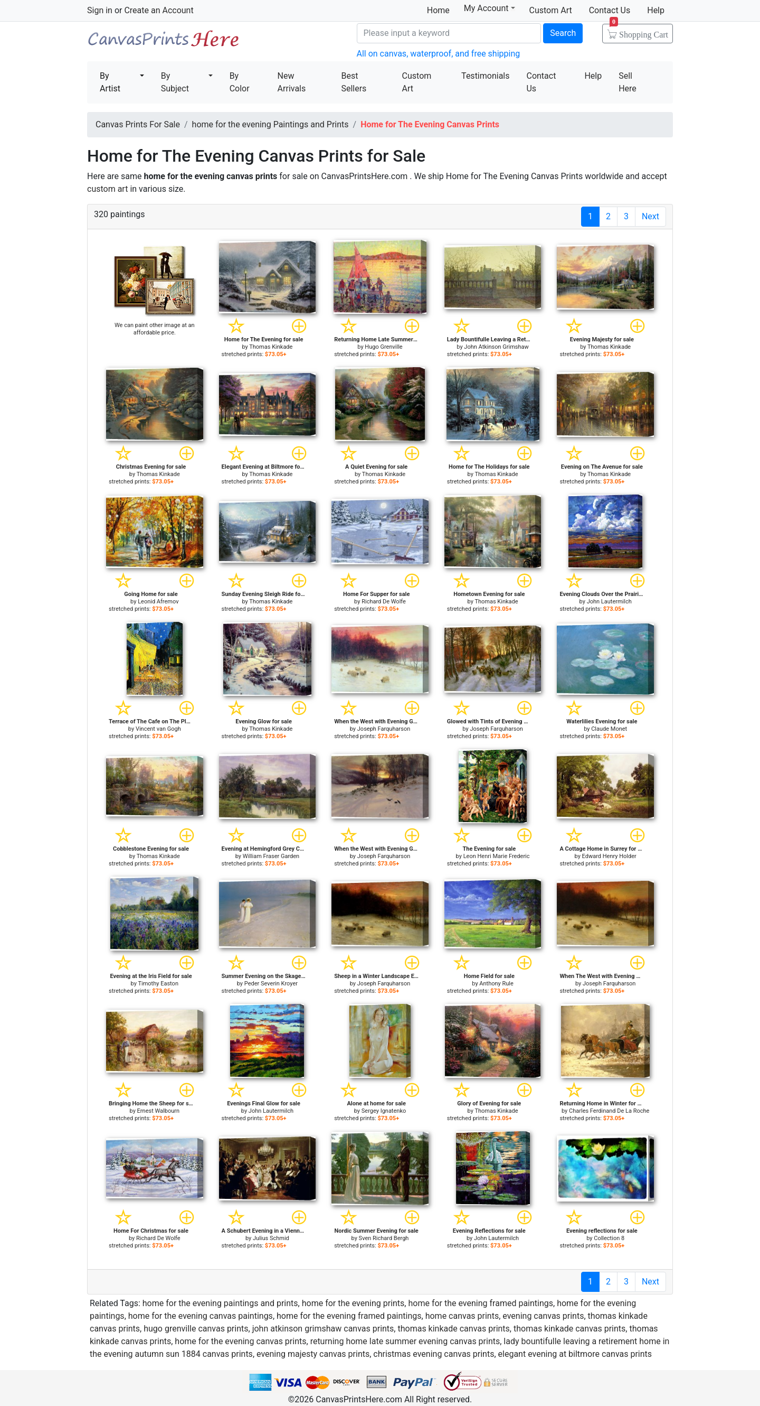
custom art (107, 189)
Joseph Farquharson (383, 728)
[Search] (449, 33)
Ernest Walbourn (158, 1110)
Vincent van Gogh (158, 728)
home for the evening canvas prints (240, 1341)
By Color (240, 82)
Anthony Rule (496, 983)
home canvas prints (462, 1316)
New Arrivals (292, 82)
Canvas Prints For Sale (163, 42)
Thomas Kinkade (270, 346)
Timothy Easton (158, 983)
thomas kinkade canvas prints (453, 1329)
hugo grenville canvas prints (196, 1329)
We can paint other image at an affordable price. (155, 329)
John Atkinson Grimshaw (496, 346)
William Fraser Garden (271, 856)
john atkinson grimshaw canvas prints (323, 1329)
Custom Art (550, 10)
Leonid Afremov (158, 601)
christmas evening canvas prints (433, 1354)
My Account (489, 8)
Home (438, 10)
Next (650, 216)
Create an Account (158, 10)
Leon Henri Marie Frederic (496, 856)
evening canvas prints (543, 1316)
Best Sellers (353, 82)
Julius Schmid (271, 1238)
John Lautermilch (609, 601)
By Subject (175, 82)
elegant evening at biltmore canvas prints (575, 1354)
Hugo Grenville (383, 346)
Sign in (99, 10)
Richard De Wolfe (384, 601)
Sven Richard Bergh (384, 1238)
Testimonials (485, 76)
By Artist (110, 82)
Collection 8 (609, 1238)
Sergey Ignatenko (384, 1110)
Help (655, 10)
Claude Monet (609, 728)
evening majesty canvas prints (312, 1354)
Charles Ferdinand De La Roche (609, 1110)
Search (563, 33)
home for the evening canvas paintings (200, 1316)
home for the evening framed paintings (480, 1303)
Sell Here (627, 82)
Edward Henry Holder (609, 856)
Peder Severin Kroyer (271, 983)
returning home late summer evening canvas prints (405, 1341)
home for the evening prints (353, 1303)
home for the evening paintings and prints (220, 1303)
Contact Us (610, 10)
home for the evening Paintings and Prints (270, 124)
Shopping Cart (639, 31)
